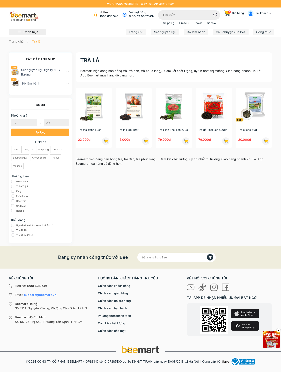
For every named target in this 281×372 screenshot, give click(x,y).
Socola (211, 23)
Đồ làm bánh (196, 32)
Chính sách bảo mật (111, 331)
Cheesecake (39, 157)
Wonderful (19, 181)
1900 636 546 (109, 16)
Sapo (226, 361)
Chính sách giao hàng (113, 293)
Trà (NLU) (19, 230)
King (16, 191)
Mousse (17, 166)
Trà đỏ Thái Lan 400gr (212, 130)
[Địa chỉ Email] (176, 257)
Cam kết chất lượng (111, 323)
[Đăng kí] (210, 257)
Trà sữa (55, 157)
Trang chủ (136, 32)
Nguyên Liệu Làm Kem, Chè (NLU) (32, 225)
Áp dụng (40, 132)
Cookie (198, 23)
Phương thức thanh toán (114, 316)
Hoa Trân (18, 201)
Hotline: (31, 286)
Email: (35, 295)
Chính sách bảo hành (112, 308)
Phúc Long (19, 196)
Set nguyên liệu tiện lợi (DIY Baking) (36, 72)
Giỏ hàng (234, 13)
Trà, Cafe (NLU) (22, 235)
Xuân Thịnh (20, 186)
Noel (15, 149)
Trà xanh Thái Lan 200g (173, 130)
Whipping (168, 23)
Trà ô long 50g (247, 130)
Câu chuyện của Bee (231, 32)
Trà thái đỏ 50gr (128, 130)
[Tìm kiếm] (215, 14)
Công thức (263, 32)
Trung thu (28, 149)
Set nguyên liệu (165, 32)
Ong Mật (18, 206)
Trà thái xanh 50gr (89, 130)
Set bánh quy (20, 157)
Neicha (17, 211)
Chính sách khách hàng (114, 286)
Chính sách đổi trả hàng (114, 301)
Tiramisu (184, 23)
